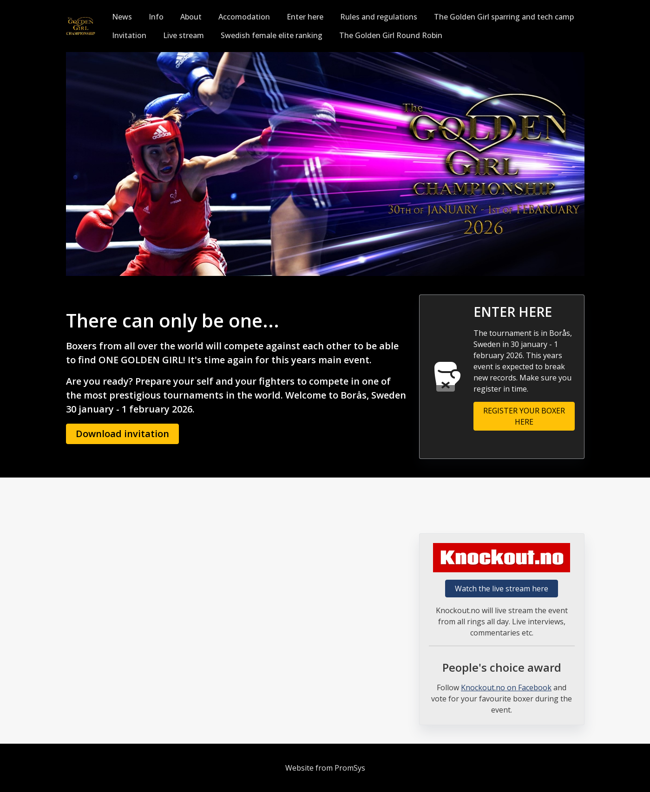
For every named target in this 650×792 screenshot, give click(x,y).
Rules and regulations (378, 17)
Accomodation (244, 17)
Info (156, 17)
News (122, 17)
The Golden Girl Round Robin (390, 35)
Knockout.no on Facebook (506, 687)
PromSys (350, 768)
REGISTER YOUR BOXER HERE (524, 416)
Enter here (305, 17)
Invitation (129, 35)
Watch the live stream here (501, 588)
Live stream (183, 35)
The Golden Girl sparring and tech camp (504, 17)
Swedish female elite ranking (271, 35)
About (191, 17)
